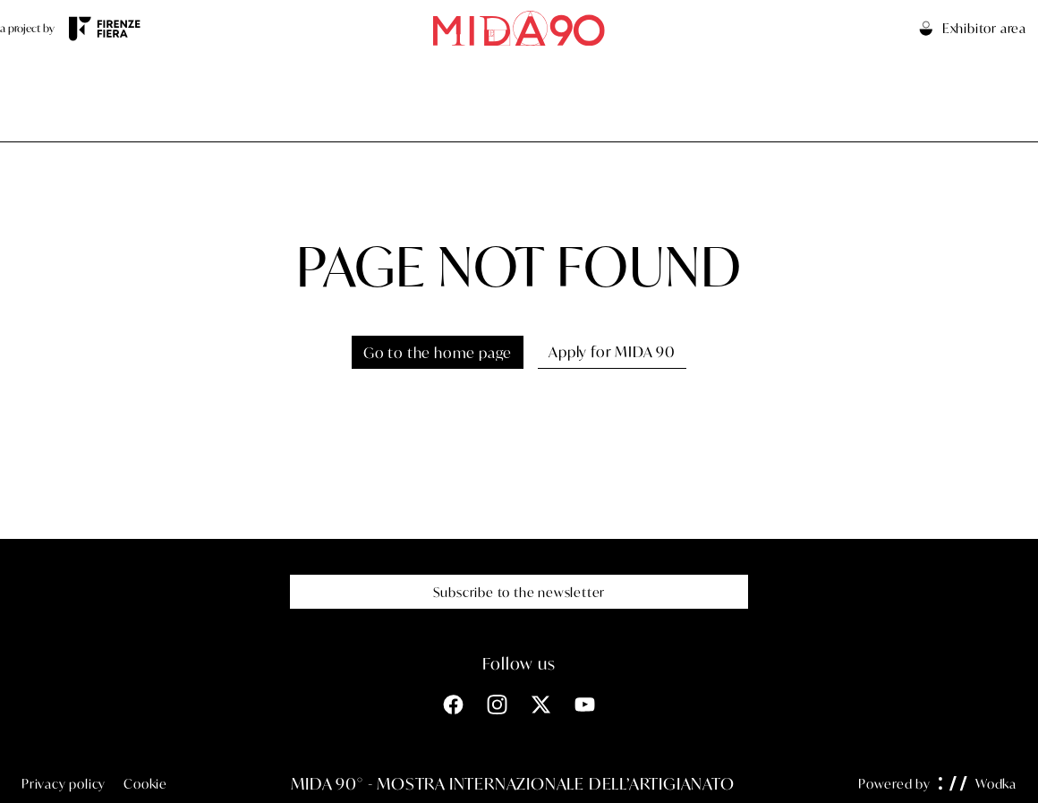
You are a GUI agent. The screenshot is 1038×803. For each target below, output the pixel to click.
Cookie (145, 783)
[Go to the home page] (519, 28)
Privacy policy (63, 783)
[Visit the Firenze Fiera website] (104, 28)
